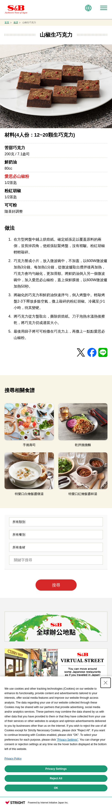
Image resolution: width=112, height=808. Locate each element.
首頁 (7, 22)
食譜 (15, 22)
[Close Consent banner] (106, 716)
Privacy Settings (56, 802)
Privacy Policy (13, 792)
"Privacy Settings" (67, 773)
